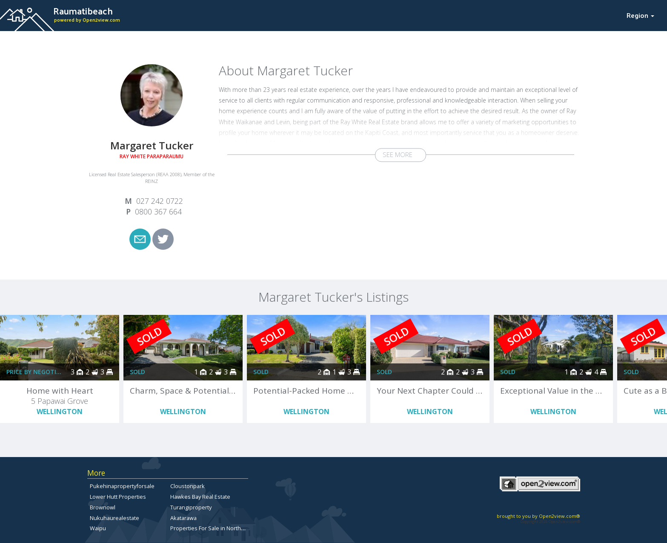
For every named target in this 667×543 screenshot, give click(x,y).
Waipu (98, 528)
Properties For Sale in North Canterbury (220, 528)
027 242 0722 (159, 201)
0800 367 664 (158, 211)
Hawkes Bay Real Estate (200, 496)
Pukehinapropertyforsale (122, 486)
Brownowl (102, 507)
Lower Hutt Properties (118, 496)
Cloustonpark (187, 486)
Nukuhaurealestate (114, 518)
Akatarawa (183, 518)
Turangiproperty (191, 507)
